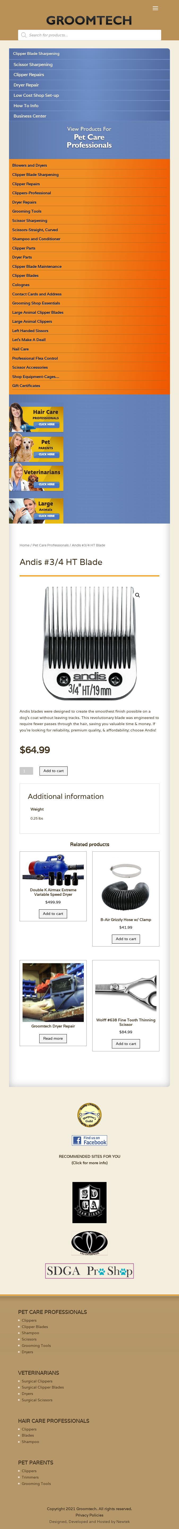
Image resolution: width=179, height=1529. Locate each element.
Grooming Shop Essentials (36, 303)
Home (24, 545)
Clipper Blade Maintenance (37, 266)
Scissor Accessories (30, 367)
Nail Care (20, 349)
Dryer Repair (26, 85)
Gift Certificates (26, 385)
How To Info (26, 106)
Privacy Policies (89, 1515)
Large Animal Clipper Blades (37, 312)
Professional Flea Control (35, 358)
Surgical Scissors (37, 1400)
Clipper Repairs (29, 75)
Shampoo (30, 1332)
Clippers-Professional (31, 193)
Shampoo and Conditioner (36, 239)
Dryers (27, 1352)
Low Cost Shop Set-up (36, 95)
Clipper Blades (25, 275)
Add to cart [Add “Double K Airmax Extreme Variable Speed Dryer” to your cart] (53, 913)
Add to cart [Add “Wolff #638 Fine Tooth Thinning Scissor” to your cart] (126, 1043)
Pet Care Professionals (51, 545)
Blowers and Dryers (29, 165)
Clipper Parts (23, 248)
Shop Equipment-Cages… (35, 376)
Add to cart (53, 770)
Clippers (29, 1320)
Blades (28, 1435)
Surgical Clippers (37, 1381)
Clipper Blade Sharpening (36, 53)
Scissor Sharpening (33, 64)
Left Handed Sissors (30, 330)
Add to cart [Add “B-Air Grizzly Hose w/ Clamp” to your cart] (126, 938)
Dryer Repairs (24, 202)
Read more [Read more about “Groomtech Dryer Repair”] (53, 1038)
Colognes (20, 284)
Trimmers (30, 1477)
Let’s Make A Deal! (29, 339)
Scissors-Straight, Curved (35, 230)
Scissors (29, 1339)
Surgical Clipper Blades (43, 1387)
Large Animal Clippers (32, 321)
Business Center (30, 116)
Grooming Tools (26, 211)
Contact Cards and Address (37, 294)
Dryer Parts (22, 257)
